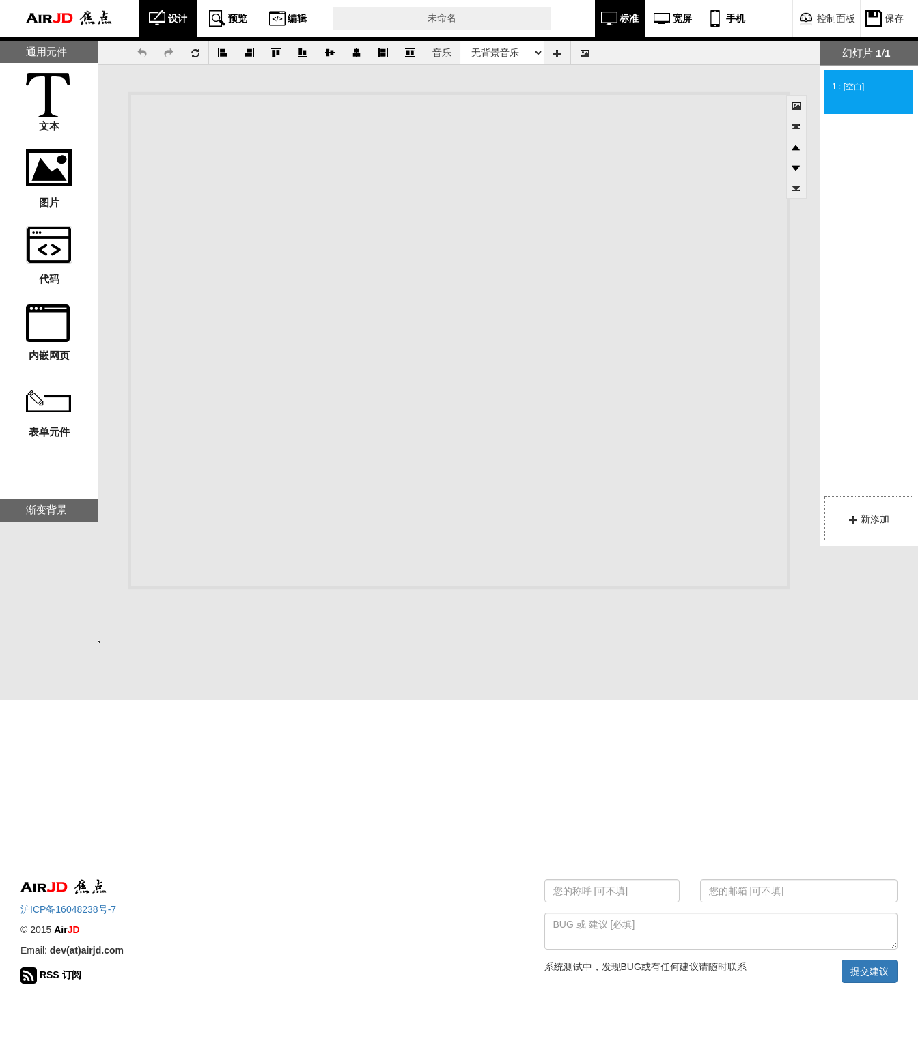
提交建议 (869, 971)
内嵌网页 (49, 355)
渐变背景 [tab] (46, 509)
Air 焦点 (70, 18)
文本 (49, 126)
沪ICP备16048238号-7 (68, 909)
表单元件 (49, 432)
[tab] (869, 53)
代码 (49, 279)
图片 (49, 202)
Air (66, 929)
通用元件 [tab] (46, 51)
